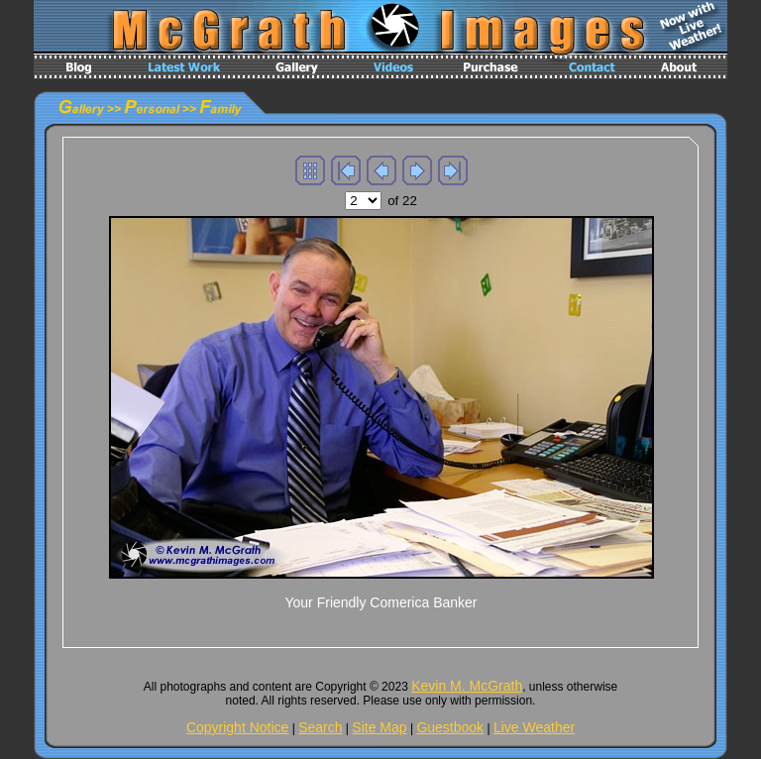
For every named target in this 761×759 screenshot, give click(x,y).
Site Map (379, 727)
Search (320, 727)
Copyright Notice (237, 727)
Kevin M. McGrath (466, 686)
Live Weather (534, 727)
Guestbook (450, 727)
